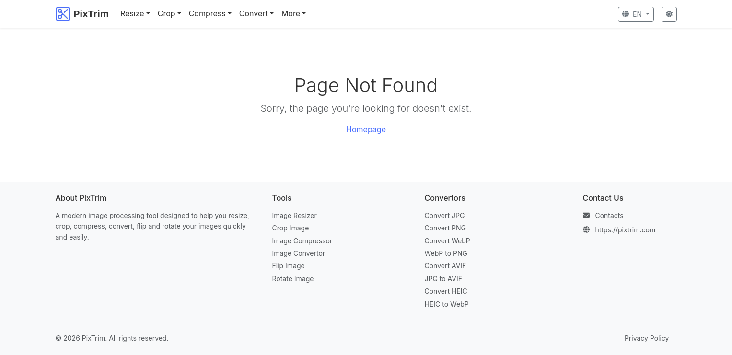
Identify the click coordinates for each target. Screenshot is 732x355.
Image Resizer (294, 215)
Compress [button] (207, 13)
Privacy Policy (647, 338)
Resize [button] (132, 13)
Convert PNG (445, 228)
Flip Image (288, 266)
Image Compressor (302, 241)
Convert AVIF (445, 266)
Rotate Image (293, 279)
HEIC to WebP (447, 304)
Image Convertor (298, 253)
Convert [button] (253, 13)
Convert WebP (447, 241)
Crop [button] (166, 13)
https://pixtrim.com (625, 230)
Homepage (366, 129)
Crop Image (290, 228)
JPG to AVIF (443, 279)
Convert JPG (445, 215)
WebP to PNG (446, 253)
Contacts (609, 215)
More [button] (290, 13)
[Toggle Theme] (669, 14)
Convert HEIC (446, 291)
